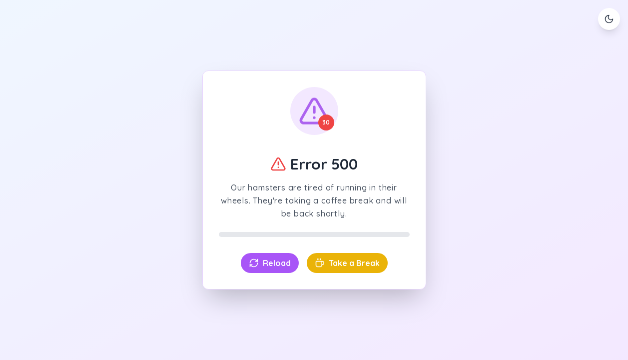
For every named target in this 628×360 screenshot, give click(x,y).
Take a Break (347, 263)
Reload (270, 263)
